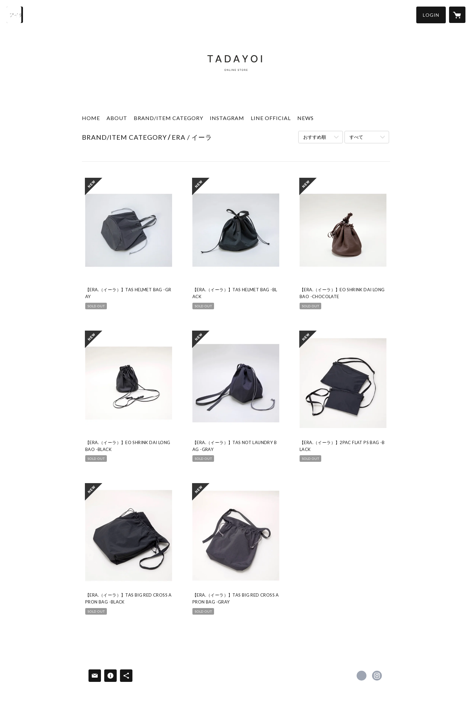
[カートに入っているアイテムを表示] (457, 15)
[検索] (15, 15)
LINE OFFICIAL (271, 118)
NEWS (305, 118)
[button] (431, 15)
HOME (91, 118)
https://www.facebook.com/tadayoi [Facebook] (361, 676)
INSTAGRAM (227, 118)
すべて (356, 137)
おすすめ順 (314, 137)
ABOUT (117, 118)
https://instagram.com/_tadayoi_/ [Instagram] (377, 676)
